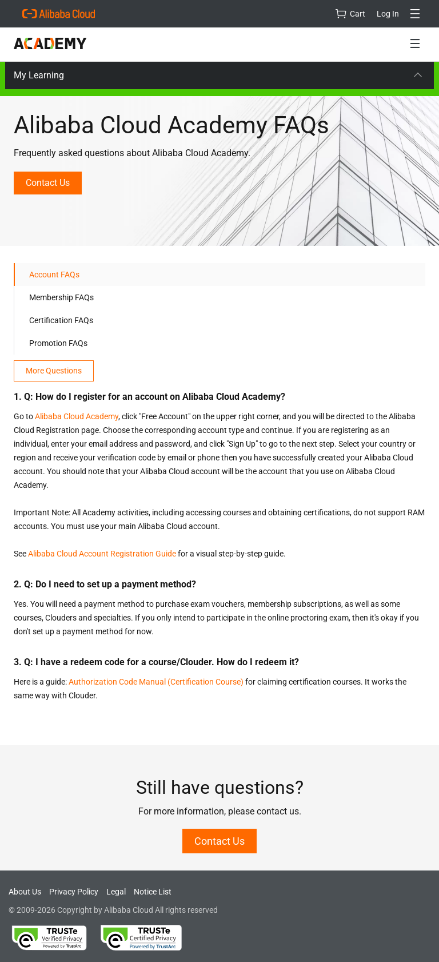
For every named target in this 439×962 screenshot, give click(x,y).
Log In (388, 13)
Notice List (152, 891)
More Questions (54, 370)
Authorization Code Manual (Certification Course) (156, 681)
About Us (25, 891)
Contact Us (48, 182)
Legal (116, 891)
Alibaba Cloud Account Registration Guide (102, 553)
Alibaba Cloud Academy (76, 416)
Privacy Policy (73, 891)
